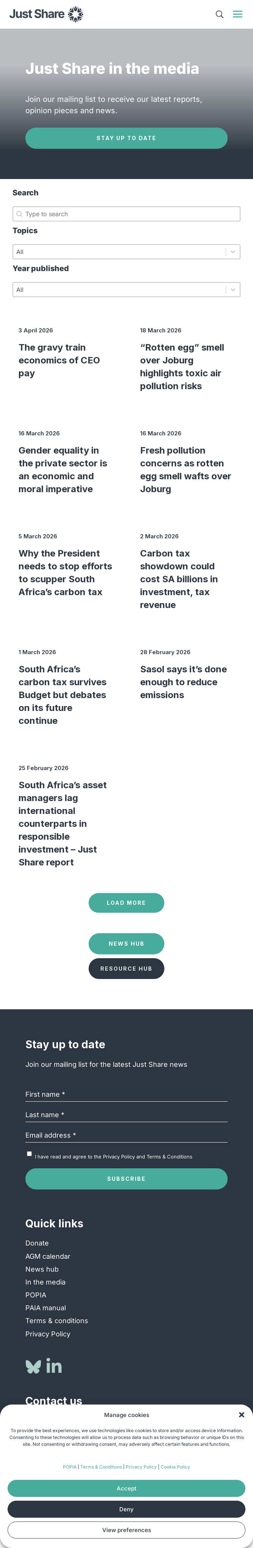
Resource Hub (126, 968)
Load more (126, 902)
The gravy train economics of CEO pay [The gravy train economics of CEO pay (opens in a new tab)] (59, 360)
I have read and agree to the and (113, 1157)
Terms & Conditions (101, 1467)
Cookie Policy (175, 1467)
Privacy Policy (141, 1467)
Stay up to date (126, 138)
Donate (37, 1243)
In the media (45, 1282)
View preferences (126, 1530)
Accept (126, 1488)
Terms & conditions (56, 1321)
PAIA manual (45, 1308)
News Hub (127, 943)
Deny (126, 1509)
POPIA (70, 1467)
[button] (241, 1415)
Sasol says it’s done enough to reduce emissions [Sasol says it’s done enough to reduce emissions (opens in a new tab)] (183, 682)
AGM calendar (47, 1256)
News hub (42, 1269)
